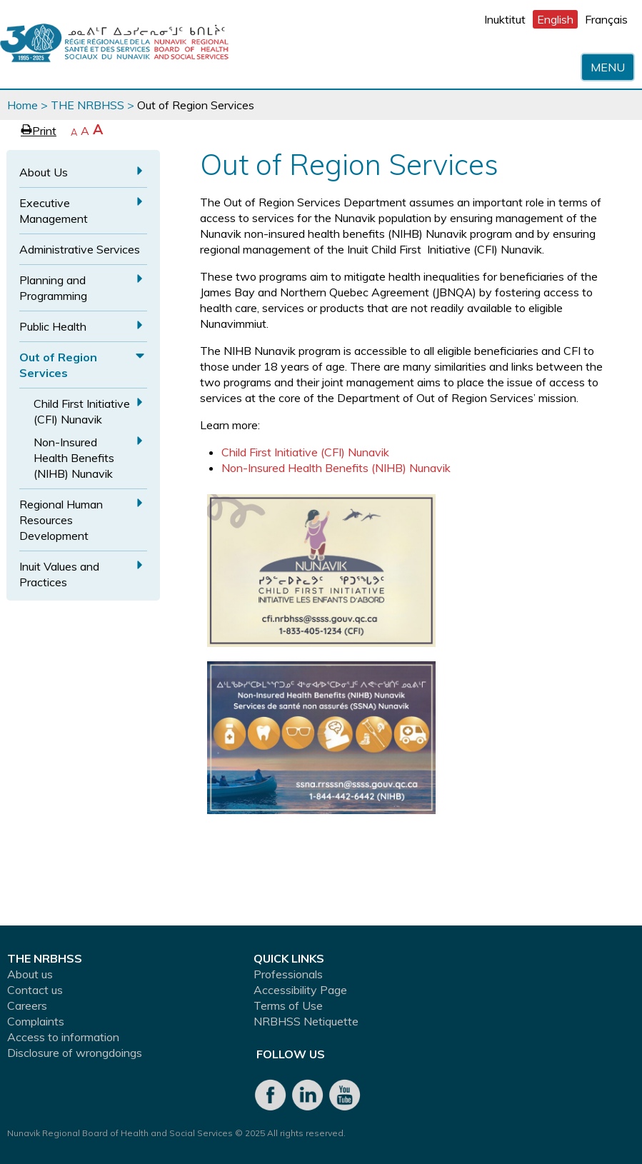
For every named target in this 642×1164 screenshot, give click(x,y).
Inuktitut (505, 19)
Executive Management (53, 211)
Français (606, 19)
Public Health (52, 326)
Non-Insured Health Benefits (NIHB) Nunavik (74, 458)
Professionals (288, 974)
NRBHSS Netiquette (306, 1021)
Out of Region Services (58, 365)
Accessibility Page (300, 990)
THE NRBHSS (87, 105)
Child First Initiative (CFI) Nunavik (82, 411)
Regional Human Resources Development (61, 520)
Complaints (35, 1021)
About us (30, 974)
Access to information (63, 1037)
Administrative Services (79, 249)
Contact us (35, 990)
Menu (608, 67)
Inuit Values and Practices (59, 574)
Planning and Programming (53, 288)
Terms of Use (288, 1005)
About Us (43, 172)
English (555, 19)
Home (22, 105)
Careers (27, 1005)
